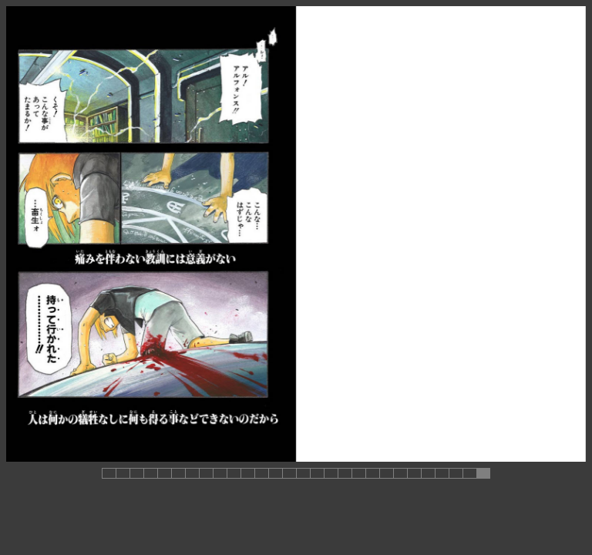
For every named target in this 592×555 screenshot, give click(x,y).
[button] (109, 473)
